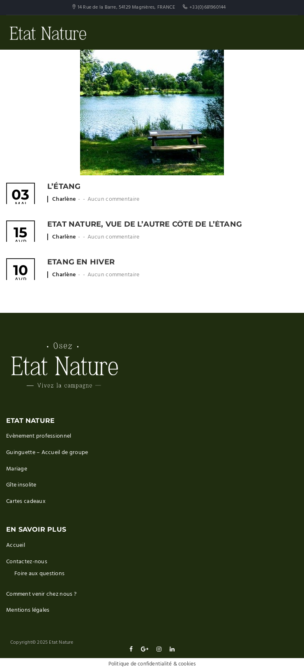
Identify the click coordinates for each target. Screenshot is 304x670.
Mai (20, 199)
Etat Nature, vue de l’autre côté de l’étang (144, 224)
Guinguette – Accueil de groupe (47, 452)
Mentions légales (27, 610)
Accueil (15, 545)
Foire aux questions (39, 573)
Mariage (16, 469)
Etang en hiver (81, 261)
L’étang (64, 186)
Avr (20, 236)
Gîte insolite (21, 485)
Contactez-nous (26, 562)
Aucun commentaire (114, 199)
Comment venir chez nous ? (41, 594)
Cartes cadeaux (26, 501)
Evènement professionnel (38, 436)
